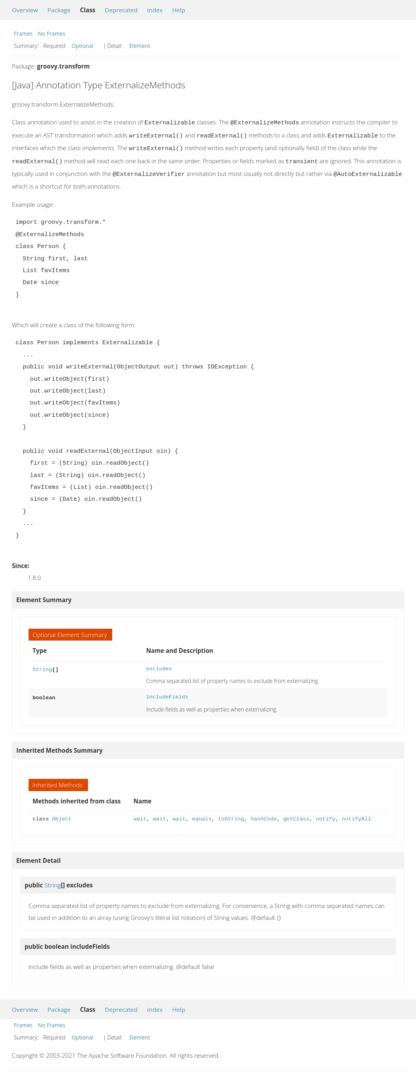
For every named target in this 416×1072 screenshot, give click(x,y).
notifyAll (356, 815)
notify (325, 815)
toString (231, 815)
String (42, 665)
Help (178, 10)
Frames (23, 33)
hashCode (264, 815)
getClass (296, 815)
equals (201, 815)
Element (139, 46)
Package (59, 10)
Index (155, 10)
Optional (82, 46)
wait (140, 815)
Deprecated (121, 10)
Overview (25, 10)
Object (61, 815)
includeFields (167, 693)
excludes (159, 665)
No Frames (51, 33)
